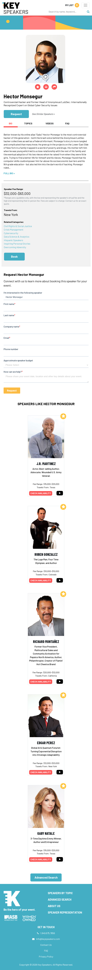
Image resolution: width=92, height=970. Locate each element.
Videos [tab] (50, 123)
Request (16, 114)
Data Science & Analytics (16, 236)
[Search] (66, 11)
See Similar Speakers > (43, 114)
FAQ (46, 950)
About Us (54, 906)
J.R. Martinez (46, 463)
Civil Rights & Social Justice (18, 226)
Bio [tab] (10, 123)
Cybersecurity (11, 233)
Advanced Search (46, 877)
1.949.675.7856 (47, 933)
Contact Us (46, 944)
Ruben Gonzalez (46, 554)
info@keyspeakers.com (48, 939)
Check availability (40, 493)
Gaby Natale (46, 833)
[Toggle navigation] (86, 5)
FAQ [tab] (67, 123)
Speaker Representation (65, 912)
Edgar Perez (46, 743)
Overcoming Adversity (15, 247)
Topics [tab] (28, 123)
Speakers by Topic (60, 893)
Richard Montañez (46, 641)
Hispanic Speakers (13, 240)
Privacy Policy (46, 956)
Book (14, 256)
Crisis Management (13, 229)
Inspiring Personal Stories (17, 243)
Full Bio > (9, 173)
